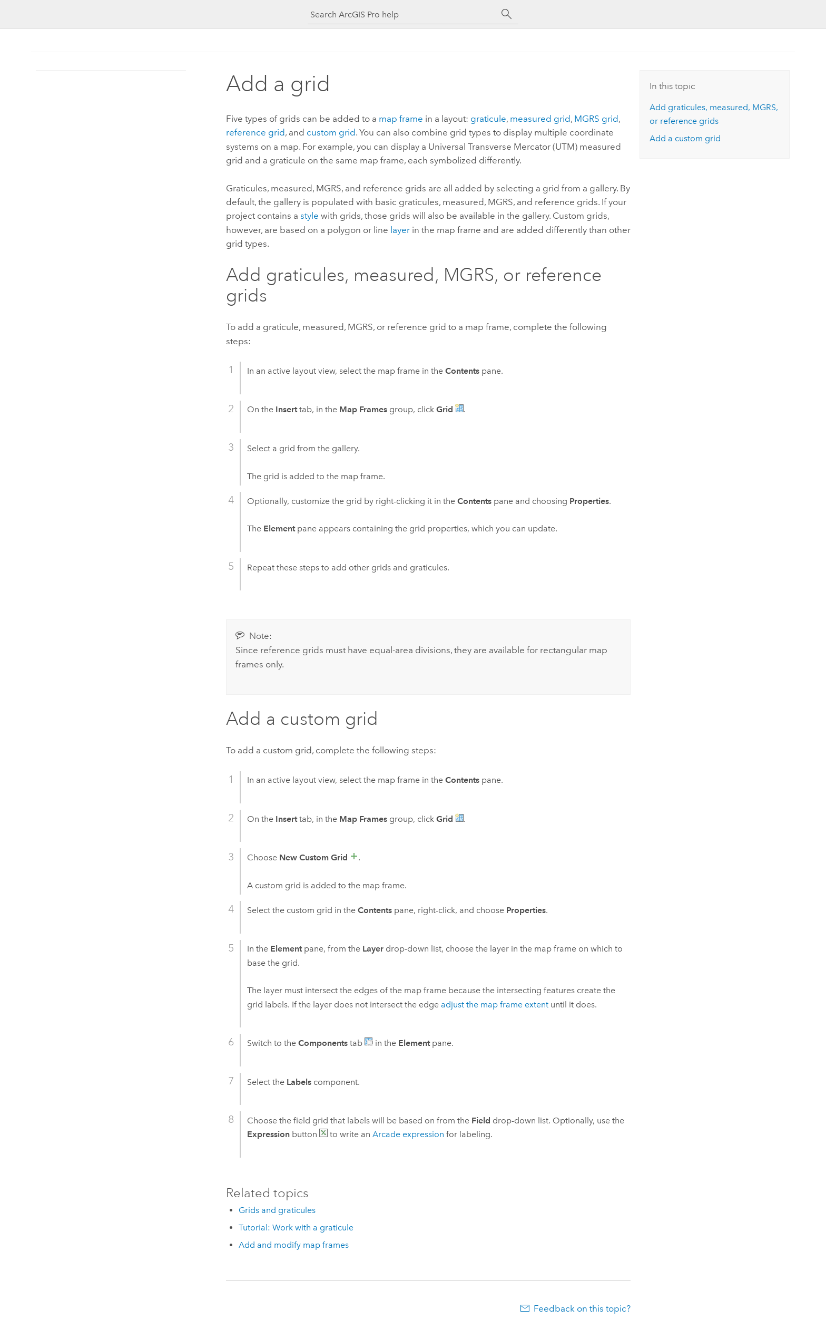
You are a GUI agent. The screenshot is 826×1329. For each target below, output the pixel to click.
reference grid (255, 132)
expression (408, 1134)
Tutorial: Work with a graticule (296, 1228)
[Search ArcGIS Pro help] (402, 14)
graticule (488, 118)
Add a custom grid (685, 138)
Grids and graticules (277, 1210)
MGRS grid (596, 118)
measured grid (540, 118)
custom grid (331, 132)
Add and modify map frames (294, 1245)
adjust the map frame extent (494, 1005)
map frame (401, 118)
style (309, 215)
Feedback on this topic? (582, 1308)
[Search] (507, 14)
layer (400, 230)
